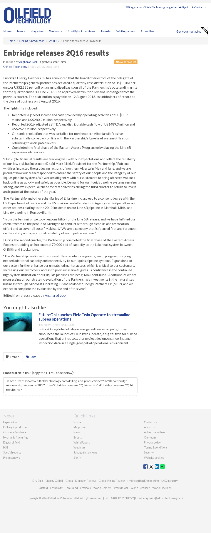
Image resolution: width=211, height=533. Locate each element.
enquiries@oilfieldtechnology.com (163, 498)
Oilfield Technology (15, 66)
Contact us (199, 7)
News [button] (21, 31)
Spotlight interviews (81, 31)
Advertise (147, 31)
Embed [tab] (12, 357)
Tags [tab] (31, 357)
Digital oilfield (11, 442)
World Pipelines (161, 488)
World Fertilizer (140, 488)
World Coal (121, 488)
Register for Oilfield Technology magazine (151, 7)
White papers (125, 31)
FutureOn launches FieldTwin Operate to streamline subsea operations (84, 316)
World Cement (102, 488)
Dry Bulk (37, 480)
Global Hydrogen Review (80, 480)
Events (106, 31)
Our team (150, 437)
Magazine (37, 31)
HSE (5, 447)
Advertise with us (154, 432)
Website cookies (154, 457)
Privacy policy (152, 442)
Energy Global (54, 480)
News (77, 432)
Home (7, 31)
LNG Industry (169, 480)
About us (149, 427)
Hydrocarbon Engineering (143, 480)
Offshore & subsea (14, 432)
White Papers (82, 442)
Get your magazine (192, 31)
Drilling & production (15, 427)
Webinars (55, 31)
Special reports (12, 452)
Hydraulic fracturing (15, 437)
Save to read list (126, 61)
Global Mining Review (112, 480)
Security (149, 452)
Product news (11, 457)
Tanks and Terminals (78, 488)
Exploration (10, 422)
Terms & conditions (155, 447)
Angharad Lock (28, 62)
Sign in (184, 7)
